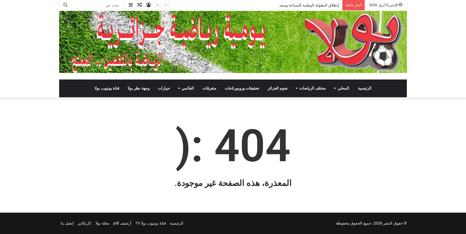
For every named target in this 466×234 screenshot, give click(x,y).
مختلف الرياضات (312, 88)
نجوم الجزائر (277, 88)
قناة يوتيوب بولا (107, 88)
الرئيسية (364, 88)
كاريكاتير (84, 223)
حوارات (164, 88)
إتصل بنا (67, 223)
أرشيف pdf (122, 223)
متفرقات (209, 88)
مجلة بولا (102, 223)
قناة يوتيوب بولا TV (150, 223)
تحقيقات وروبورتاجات (242, 88)
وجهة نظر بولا (138, 88)
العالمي (188, 88)
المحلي (343, 88)
